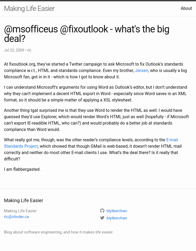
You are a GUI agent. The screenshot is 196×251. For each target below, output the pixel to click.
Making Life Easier (29, 8)
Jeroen (141, 70)
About (186, 8)
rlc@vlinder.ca (16, 216)
